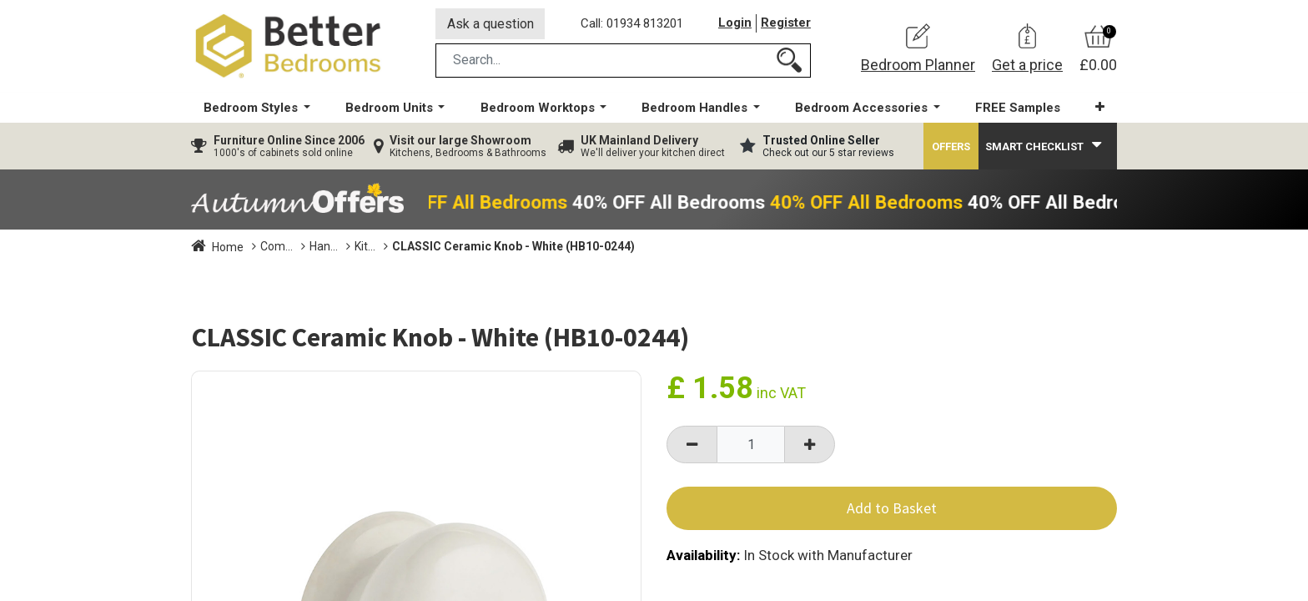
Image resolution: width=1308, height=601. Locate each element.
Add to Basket (892, 509)
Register (786, 24)
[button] (1100, 108)
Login (735, 24)
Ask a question (490, 24)
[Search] (789, 61)
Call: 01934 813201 (632, 24)
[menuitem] (1018, 108)
